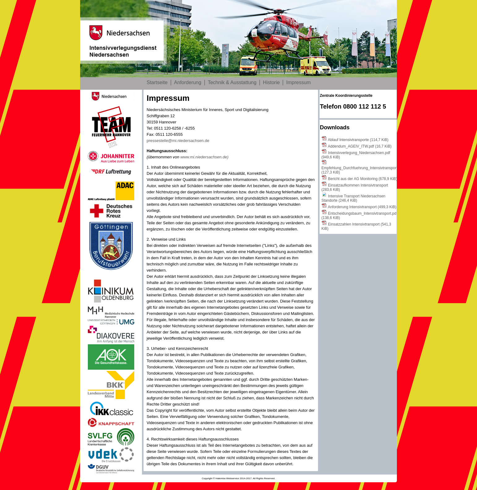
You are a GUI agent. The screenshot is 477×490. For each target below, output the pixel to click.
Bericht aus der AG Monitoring (362, 179)
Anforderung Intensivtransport (362, 207)
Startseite (157, 82)
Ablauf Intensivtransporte (358, 140)
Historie (271, 82)
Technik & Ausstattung (232, 82)
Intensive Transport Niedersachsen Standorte (353, 198)
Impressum (298, 82)
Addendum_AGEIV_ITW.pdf (360, 146)
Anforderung (187, 82)
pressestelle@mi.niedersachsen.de (178, 140)
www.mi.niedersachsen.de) (204, 157)
